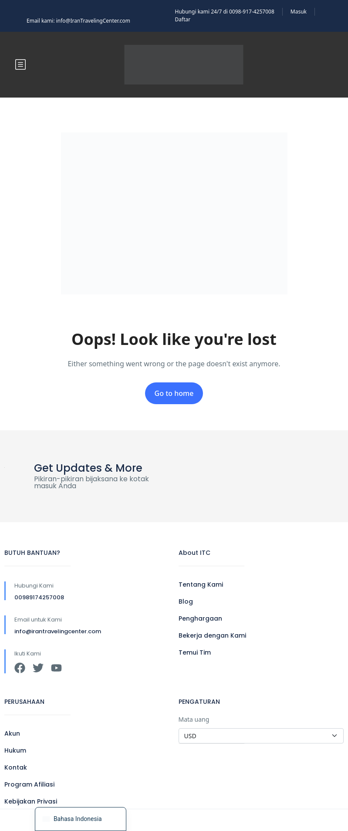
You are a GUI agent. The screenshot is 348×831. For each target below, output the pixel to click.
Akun (12, 733)
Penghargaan (200, 618)
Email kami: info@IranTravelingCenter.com (78, 20)
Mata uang (194, 719)
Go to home (174, 393)
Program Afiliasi (29, 784)
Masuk (299, 11)
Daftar (183, 19)
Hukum (15, 750)
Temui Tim (195, 652)
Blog (186, 601)
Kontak (15, 767)
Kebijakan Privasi (30, 801)
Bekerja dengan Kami (212, 635)
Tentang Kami (201, 584)
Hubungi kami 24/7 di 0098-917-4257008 (224, 11)
